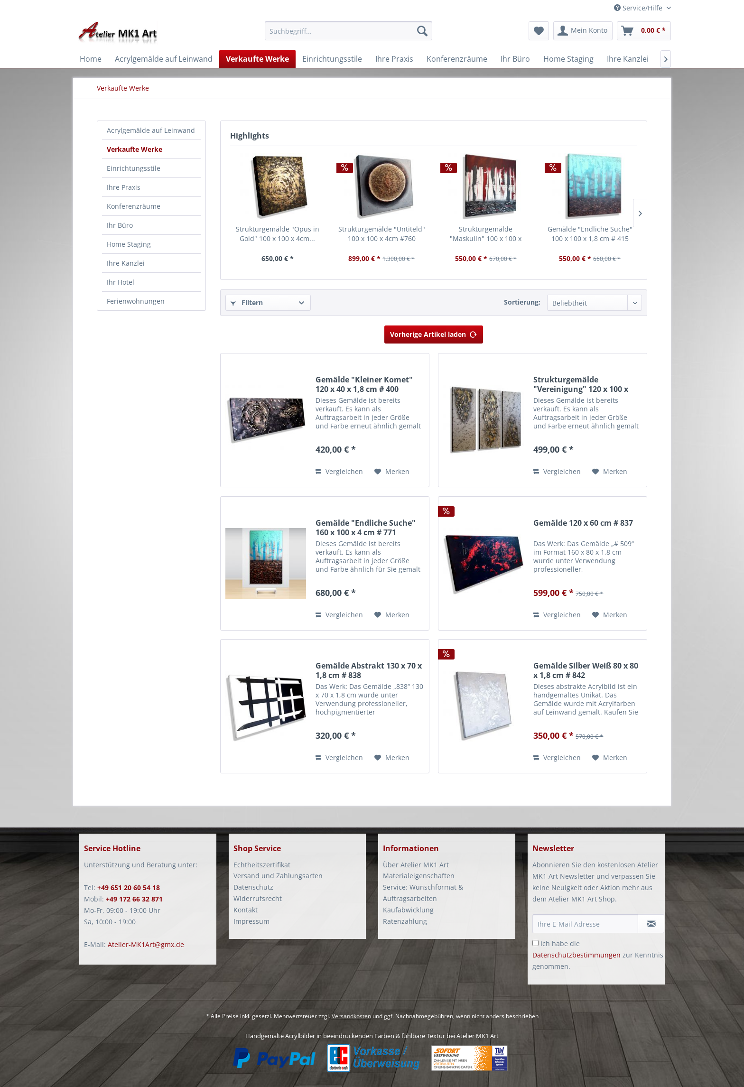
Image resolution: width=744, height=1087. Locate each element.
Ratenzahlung (405, 921)
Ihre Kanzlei (126, 263)
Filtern (247, 302)
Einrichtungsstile (133, 168)
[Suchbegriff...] (348, 30)
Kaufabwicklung (408, 909)
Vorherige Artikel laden (433, 333)
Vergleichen (339, 471)
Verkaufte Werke (134, 149)
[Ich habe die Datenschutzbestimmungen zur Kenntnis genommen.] (535, 943)
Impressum (251, 921)
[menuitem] (348, 35)
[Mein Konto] (583, 30)
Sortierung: (522, 302)
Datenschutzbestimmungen (576, 954)
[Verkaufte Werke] (257, 59)
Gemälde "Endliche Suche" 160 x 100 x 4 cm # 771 (366, 527)
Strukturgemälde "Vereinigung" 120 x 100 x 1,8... (580, 384)
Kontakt (245, 909)
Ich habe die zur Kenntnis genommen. (597, 955)
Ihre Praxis (123, 187)
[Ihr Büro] (515, 59)
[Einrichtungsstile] (332, 59)
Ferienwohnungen (136, 301)
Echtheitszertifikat (261, 864)
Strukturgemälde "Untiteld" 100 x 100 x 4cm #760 (381, 233)
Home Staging (129, 244)
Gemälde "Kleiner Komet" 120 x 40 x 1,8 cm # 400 (364, 384)
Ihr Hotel (120, 282)
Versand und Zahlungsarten (278, 875)
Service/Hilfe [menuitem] (639, 7)
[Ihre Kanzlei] (627, 59)
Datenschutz (253, 887)
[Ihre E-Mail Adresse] (585, 923)
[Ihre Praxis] (394, 59)
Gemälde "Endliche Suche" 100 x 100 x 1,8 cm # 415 (590, 233)
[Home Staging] (568, 59)
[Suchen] (422, 30)
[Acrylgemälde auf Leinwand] (163, 59)
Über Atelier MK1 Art (416, 864)
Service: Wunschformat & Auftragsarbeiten (423, 893)
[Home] (90, 59)
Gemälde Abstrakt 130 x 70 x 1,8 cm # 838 (369, 670)
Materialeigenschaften (419, 875)
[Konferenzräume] (457, 59)
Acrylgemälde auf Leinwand (151, 130)
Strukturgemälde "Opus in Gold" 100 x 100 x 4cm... (277, 233)
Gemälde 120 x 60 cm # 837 (583, 523)
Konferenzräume (133, 206)
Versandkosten (351, 1016)
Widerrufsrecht (257, 898)
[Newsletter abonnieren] (651, 923)
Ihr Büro (120, 225)
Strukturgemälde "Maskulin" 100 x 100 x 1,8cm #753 (485, 233)
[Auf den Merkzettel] (391, 471)
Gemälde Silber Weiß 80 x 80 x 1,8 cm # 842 (585, 670)
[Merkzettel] (539, 30)
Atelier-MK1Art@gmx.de (146, 944)
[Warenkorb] (644, 30)
